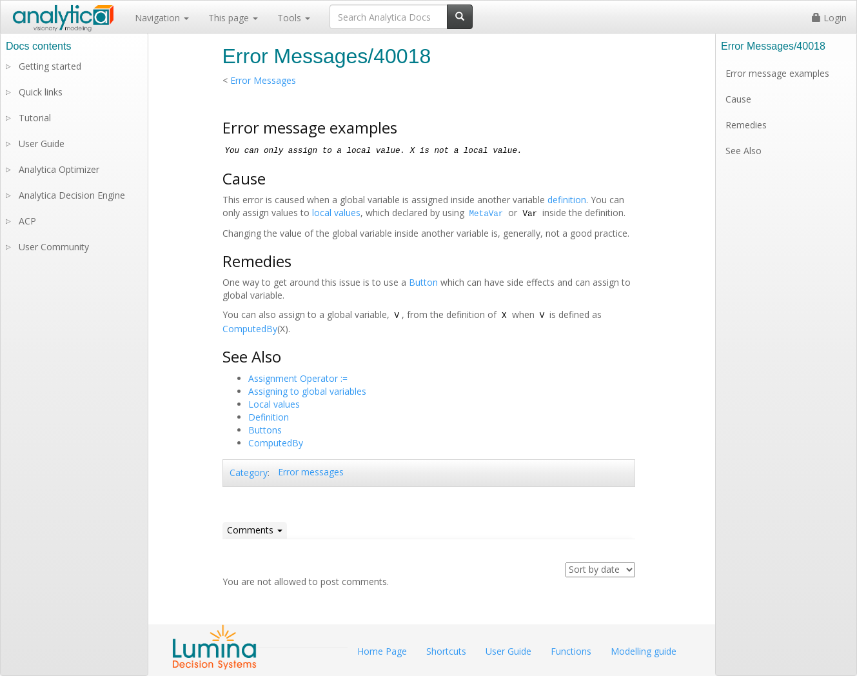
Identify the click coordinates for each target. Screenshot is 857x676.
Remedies (746, 125)
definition (566, 200)
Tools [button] (293, 18)
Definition (268, 417)
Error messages (311, 472)
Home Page (382, 651)
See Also (743, 150)
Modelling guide (643, 651)
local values (336, 212)
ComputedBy (249, 329)
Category (249, 472)
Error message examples (777, 73)
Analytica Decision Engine (72, 195)
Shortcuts (446, 651)
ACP (27, 221)
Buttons (265, 430)
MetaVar (486, 214)
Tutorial (35, 118)
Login (829, 18)
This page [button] (233, 18)
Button (423, 282)
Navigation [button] (162, 18)
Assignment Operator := (298, 378)
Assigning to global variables (307, 391)
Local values (274, 404)
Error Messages (263, 80)
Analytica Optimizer (59, 169)
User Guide (41, 143)
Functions (571, 651)
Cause (738, 99)
